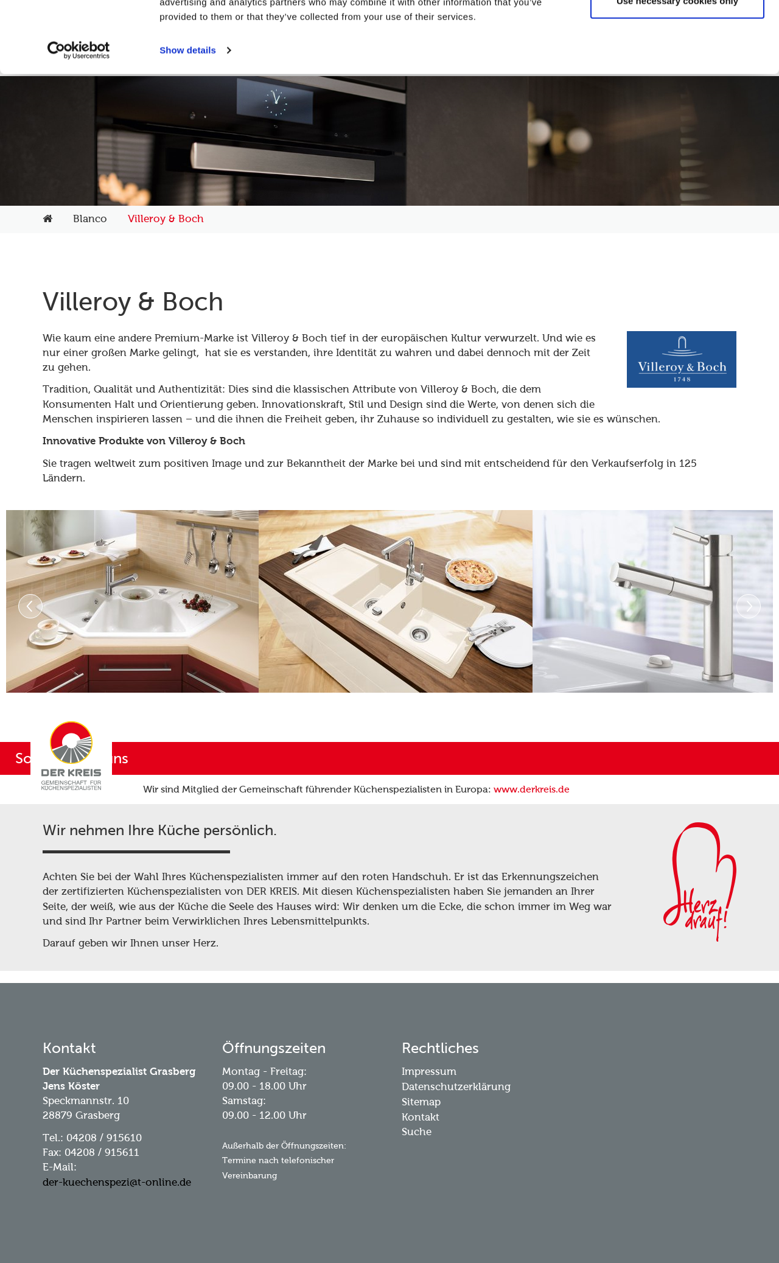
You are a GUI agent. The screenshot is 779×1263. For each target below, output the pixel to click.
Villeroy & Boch (166, 219)
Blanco (90, 219)
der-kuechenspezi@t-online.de (117, 1182)
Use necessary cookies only (677, 72)
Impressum (429, 1071)
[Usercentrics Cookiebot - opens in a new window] (79, 122)
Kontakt (420, 1117)
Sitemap (421, 1102)
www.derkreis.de (532, 789)
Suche (416, 1132)
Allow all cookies (677, 32)
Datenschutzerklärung (456, 1087)
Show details (187, 121)
